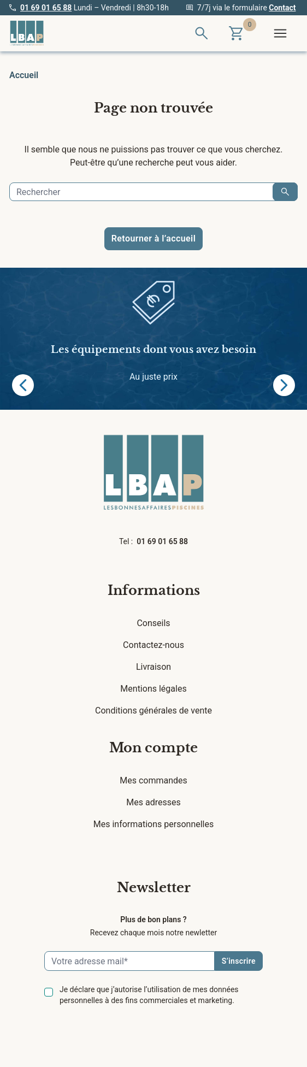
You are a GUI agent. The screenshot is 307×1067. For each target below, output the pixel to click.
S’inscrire (239, 961)
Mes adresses (153, 802)
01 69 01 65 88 (46, 7)
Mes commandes (153, 780)
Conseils (153, 623)
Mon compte (153, 748)
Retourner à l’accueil (153, 238)
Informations (154, 590)
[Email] (129, 961)
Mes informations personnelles (153, 824)
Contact (282, 7)
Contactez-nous (153, 645)
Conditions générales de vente (153, 710)
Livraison (153, 667)
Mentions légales (153, 688)
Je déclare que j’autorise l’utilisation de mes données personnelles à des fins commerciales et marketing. (149, 995)
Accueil (23, 75)
